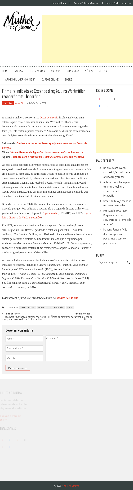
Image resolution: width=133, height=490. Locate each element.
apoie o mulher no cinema (20, 79)
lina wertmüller (57, 307)
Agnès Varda (50, 213)
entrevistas (37, 71)
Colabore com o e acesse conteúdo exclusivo (48, 156)
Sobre (68, 79)
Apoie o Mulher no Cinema (86, 3)
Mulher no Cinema (67, 297)
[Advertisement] (87, 39)
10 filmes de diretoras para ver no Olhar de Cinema (70, 318)
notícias (19, 71)
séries (89, 71)
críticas (55, 71)
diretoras (42, 307)
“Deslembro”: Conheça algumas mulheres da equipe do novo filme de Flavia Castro (24, 318)
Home (5, 71)
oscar (70, 307)
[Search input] (112, 262)
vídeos (103, 71)
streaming (73, 71)
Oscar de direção (49, 117)
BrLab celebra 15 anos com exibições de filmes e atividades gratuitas (116, 172)
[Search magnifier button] (128, 262)
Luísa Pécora (20, 103)
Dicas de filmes (59, 3)
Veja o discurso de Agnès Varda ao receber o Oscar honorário (47, 152)
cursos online (50, 79)
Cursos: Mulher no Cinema (119, 3)
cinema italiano (27, 307)
